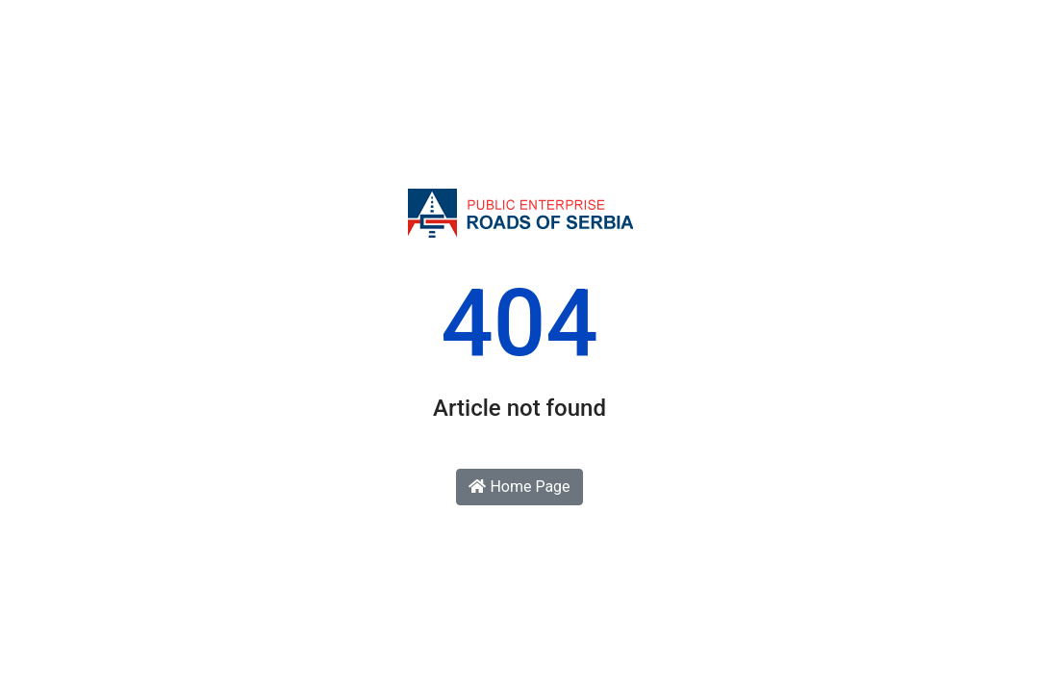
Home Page (519, 486)
